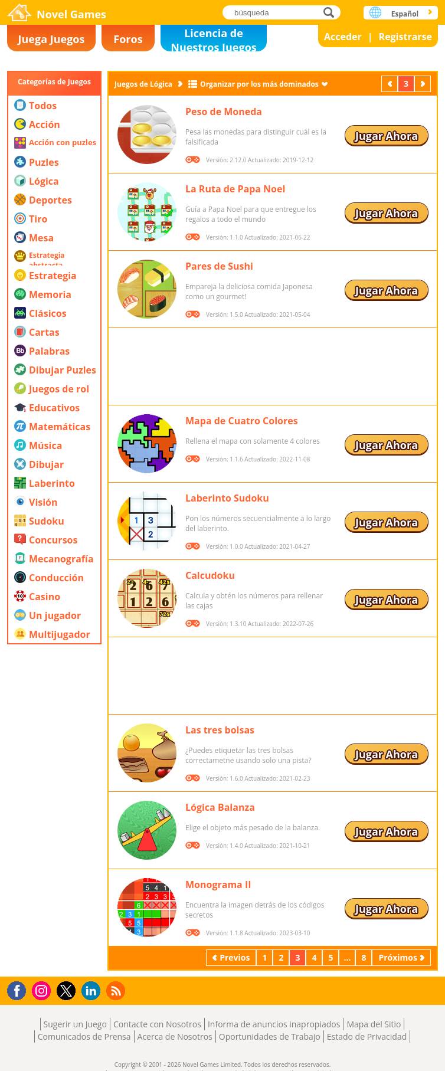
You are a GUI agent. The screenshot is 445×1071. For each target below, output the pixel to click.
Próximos (424, 83)
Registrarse (405, 36)
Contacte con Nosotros (157, 1024)
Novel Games (71, 14)
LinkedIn (93, 991)
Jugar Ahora (386, 136)
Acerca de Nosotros (175, 1036)
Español (405, 14)
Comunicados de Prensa (84, 1036)
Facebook (20, 989)
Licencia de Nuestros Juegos (214, 38)
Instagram (43, 990)
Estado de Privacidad (367, 1036)
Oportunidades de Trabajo (269, 1036)
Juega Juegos (51, 39)
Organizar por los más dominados (259, 84)
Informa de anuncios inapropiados (274, 1024)
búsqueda (332, 12)
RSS (117, 990)
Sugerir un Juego (75, 1024)
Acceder (343, 36)
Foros (127, 39)
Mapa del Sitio (373, 1024)
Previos (391, 83)
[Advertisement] (54, 794)
